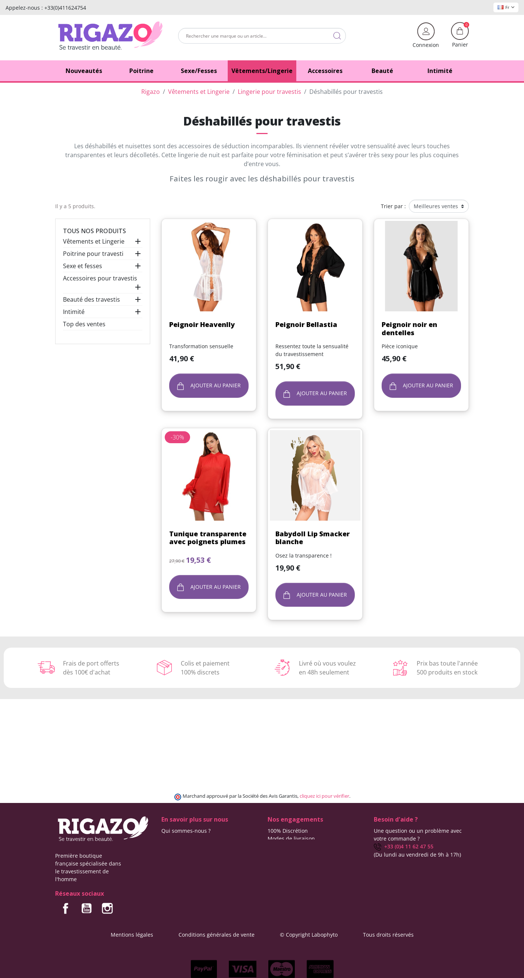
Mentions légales (132, 934)
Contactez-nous (180, 838)
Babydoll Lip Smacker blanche (312, 537)
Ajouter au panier (209, 386)
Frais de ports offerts (293, 846)
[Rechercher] (262, 36)
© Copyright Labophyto (309, 934)
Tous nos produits (94, 231)
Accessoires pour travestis (100, 278)
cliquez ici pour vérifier (324, 796)
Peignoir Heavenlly (202, 324)
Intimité (74, 312)
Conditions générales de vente (217, 934)
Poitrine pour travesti (93, 254)
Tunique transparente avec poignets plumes (207, 537)
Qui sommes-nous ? (186, 830)
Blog (166, 846)
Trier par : (393, 206)
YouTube (86, 908)
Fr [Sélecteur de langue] (506, 7)
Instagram (107, 908)
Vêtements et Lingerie (93, 241)
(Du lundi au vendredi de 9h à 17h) (417, 854)
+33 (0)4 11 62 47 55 (403, 846)
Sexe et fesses (82, 266)
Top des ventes (84, 324)
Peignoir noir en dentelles (409, 328)
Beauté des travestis (91, 299)
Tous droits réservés (388, 934)
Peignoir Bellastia (306, 324)
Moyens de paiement (294, 854)
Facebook (65, 908)
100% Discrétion (288, 830)
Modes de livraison (291, 838)
